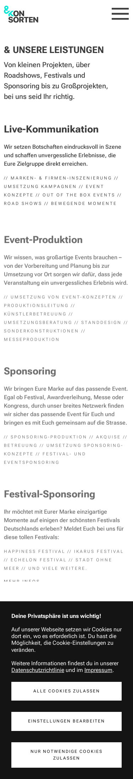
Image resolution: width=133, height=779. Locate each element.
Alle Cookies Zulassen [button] (66, 691)
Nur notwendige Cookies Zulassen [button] (66, 755)
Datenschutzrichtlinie (37, 670)
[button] (120, 14)
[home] (21, 14)
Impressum (98, 670)
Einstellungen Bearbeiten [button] (66, 721)
